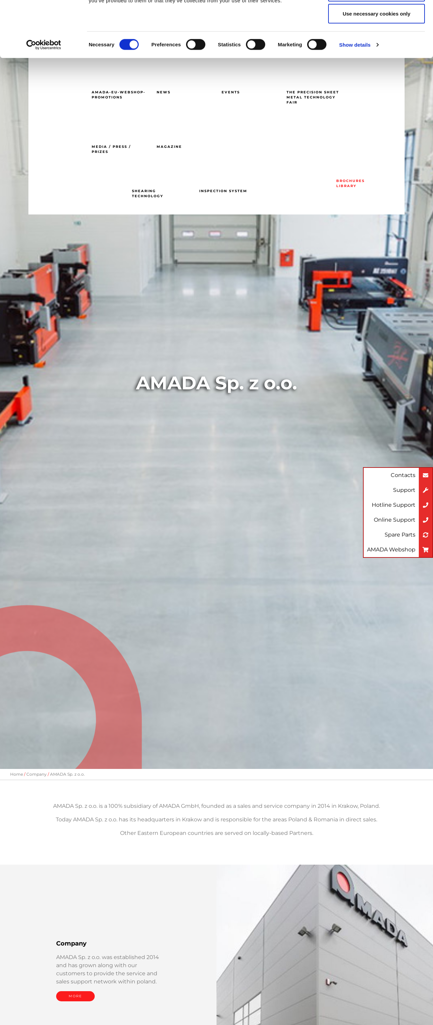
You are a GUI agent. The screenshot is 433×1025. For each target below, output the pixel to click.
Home (16, 774)
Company (36, 774)
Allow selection (376, 40)
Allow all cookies (376, 18)
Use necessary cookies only (376, 62)
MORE (75, 996)
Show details (355, 93)
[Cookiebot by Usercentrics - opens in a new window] (43, 93)
